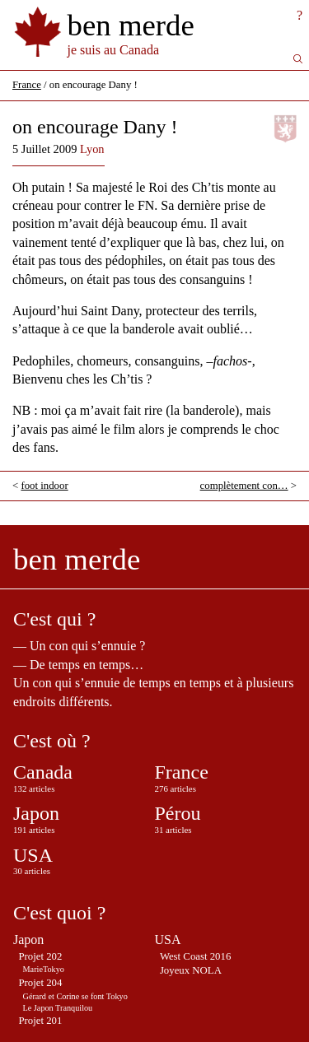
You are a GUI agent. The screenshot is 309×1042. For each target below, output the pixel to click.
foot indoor (44, 485)
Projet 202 (40, 956)
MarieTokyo (43, 969)
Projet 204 (40, 983)
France (26, 85)
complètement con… (244, 485)
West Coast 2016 (195, 956)
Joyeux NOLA (191, 970)
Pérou (178, 813)
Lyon (92, 149)
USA (33, 855)
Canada (43, 772)
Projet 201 (40, 1020)
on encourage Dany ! (95, 126)
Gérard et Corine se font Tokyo (75, 996)
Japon (36, 813)
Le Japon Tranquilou (58, 1007)
